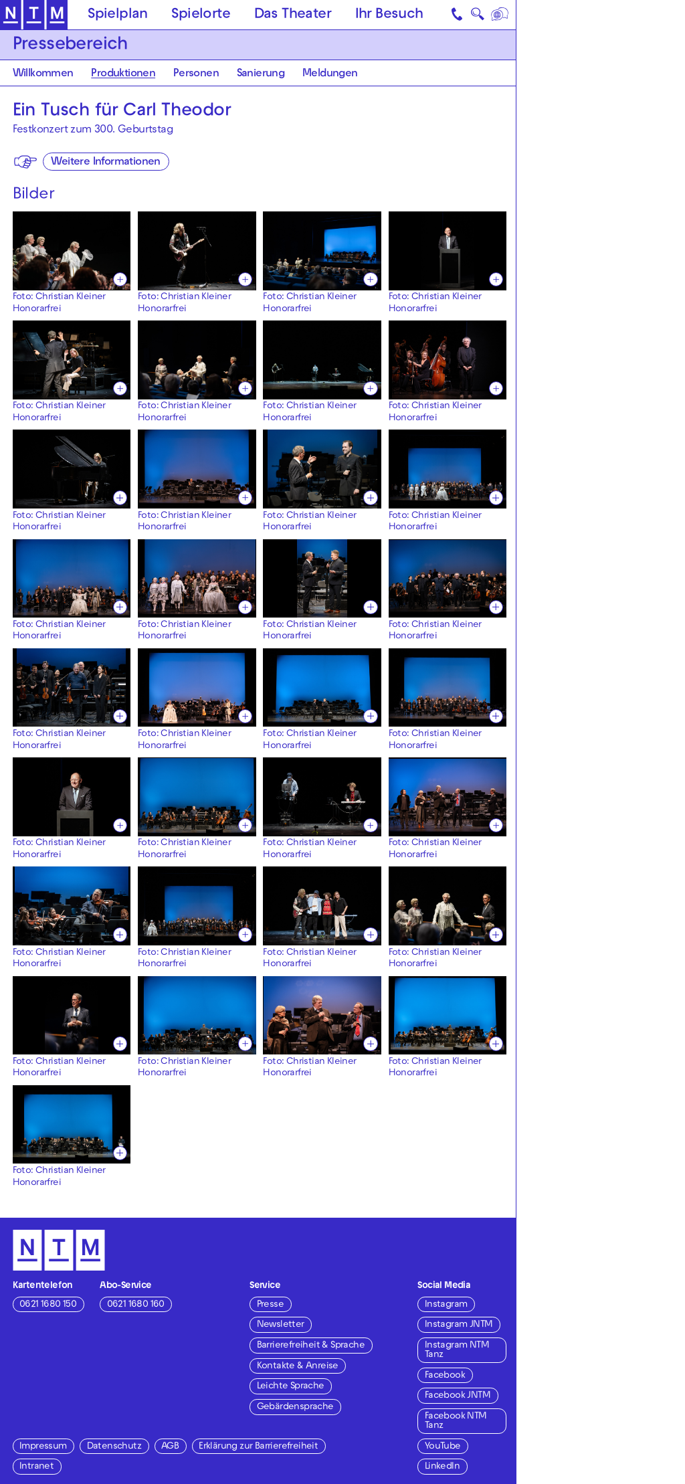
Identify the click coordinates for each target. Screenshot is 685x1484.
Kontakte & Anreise (297, 1366)
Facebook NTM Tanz (456, 1421)
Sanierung (261, 74)
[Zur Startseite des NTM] (34, 15)
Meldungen (330, 74)
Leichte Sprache (290, 1386)
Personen (196, 74)
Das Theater (292, 15)
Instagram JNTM (459, 1325)
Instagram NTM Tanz (457, 1350)
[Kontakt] (458, 14)
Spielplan (118, 15)
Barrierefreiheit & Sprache (311, 1345)
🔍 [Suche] (477, 16)
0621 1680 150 (47, 1305)
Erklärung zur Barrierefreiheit (258, 1447)
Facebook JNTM (457, 1396)
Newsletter (280, 1325)
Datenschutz (114, 1447)
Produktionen (123, 74)
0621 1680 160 (136, 1305)
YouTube (443, 1447)
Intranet (36, 1467)
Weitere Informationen (105, 162)
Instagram (446, 1305)
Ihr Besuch (389, 15)
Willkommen (43, 74)
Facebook (445, 1376)
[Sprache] (500, 14)
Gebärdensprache (295, 1407)
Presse (270, 1305)
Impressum (43, 1447)
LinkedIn (442, 1467)
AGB (170, 1447)
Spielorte (200, 15)
